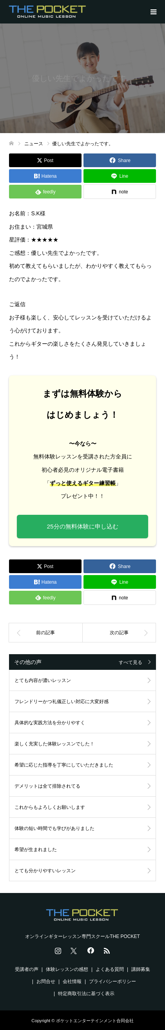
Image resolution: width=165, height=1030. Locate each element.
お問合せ (45, 981)
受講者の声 (26, 969)
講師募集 (140, 969)
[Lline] (119, 176)
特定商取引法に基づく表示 (86, 993)
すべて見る (130, 662)
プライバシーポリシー (112, 981)
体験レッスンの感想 (67, 969)
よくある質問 (110, 969)
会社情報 (72, 981)
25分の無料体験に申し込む (82, 526)
